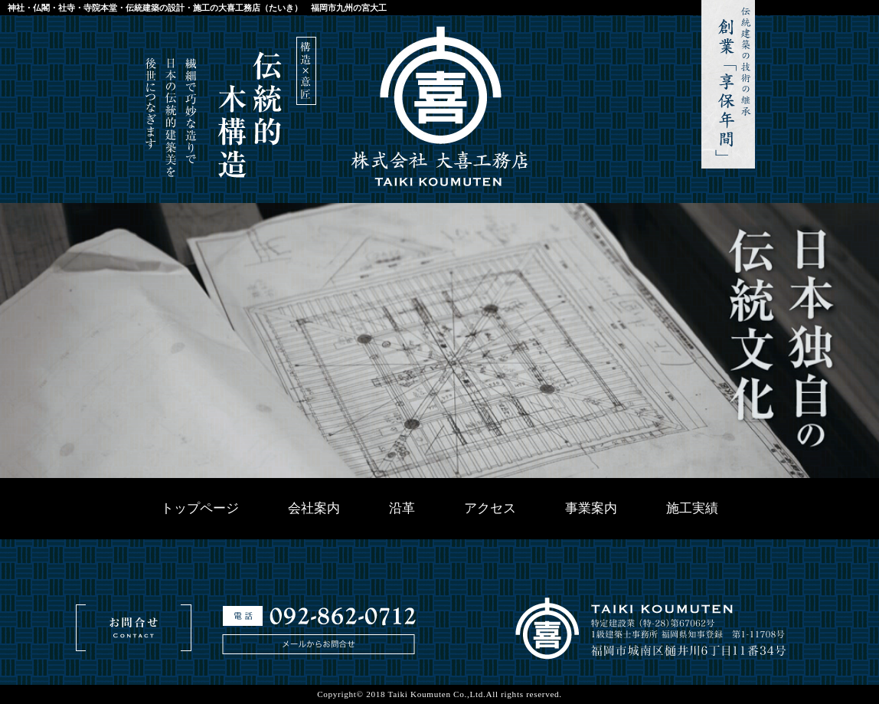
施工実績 (692, 508)
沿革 (402, 508)
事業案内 (591, 508)
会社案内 (314, 508)
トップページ (200, 508)
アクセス (490, 508)
